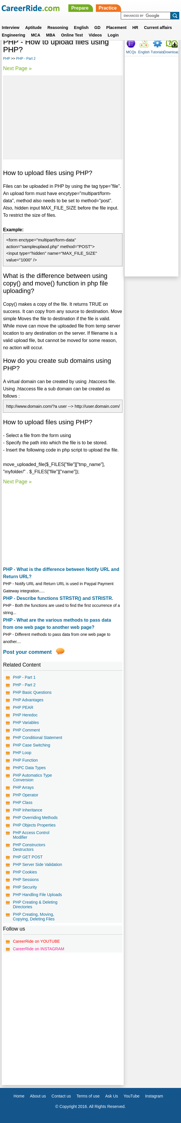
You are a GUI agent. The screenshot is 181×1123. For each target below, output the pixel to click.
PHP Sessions (26, 879)
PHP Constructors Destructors (29, 847)
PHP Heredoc (25, 715)
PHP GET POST (28, 857)
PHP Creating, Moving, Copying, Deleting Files (33, 916)
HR (135, 27)
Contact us (61, 1096)
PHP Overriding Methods (35, 817)
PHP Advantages (28, 700)
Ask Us (111, 1096)
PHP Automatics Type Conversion (32, 777)
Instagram (154, 1096)
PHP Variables (26, 722)
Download (171, 52)
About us (38, 1096)
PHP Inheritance (27, 810)
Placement (116, 27)
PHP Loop (22, 752)
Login (113, 35)
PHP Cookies (25, 872)
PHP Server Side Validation (37, 864)
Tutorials (157, 52)
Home (19, 1096)
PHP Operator (25, 795)
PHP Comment (26, 730)
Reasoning (57, 27)
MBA (50, 35)
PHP (6, 59)
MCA (35, 35)
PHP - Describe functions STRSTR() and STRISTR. (58, 598)
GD (97, 27)
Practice (108, 8)
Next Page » (17, 68)
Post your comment (27, 652)
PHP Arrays (23, 787)
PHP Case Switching (31, 745)
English (81, 27)
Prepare (80, 8)
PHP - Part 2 (26, 59)
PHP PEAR (23, 707)
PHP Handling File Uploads (37, 894)
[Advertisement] (63, 117)
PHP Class (22, 802)
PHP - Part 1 (24, 677)
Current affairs (158, 27)
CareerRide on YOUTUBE (36, 941)
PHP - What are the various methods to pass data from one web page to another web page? (57, 624)
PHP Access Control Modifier (31, 835)
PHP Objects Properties (34, 825)
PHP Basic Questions (32, 692)
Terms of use (88, 1096)
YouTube (132, 1096)
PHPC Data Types (29, 767)
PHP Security (25, 887)
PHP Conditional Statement (37, 737)
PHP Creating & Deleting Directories (35, 904)
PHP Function (25, 760)
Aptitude (33, 27)
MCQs (131, 52)
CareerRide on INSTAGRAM (38, 949)
